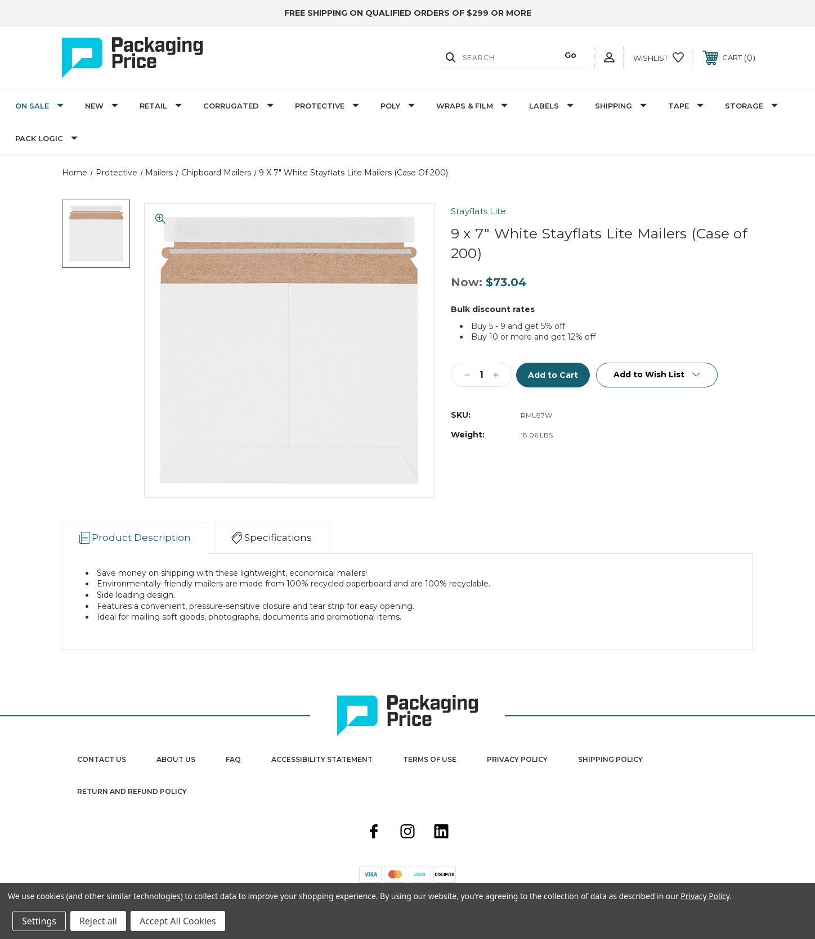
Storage (751, 106)
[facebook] (373, 832)
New (101, 106)
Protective (327, 106)
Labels (551, 106)
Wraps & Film (472, 106)
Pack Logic (46, 138)
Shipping (621, 106)
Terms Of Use (429, 759)
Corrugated (238, 106)
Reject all (98, 921)
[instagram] (407, 832)
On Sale (39, 106)
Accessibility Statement (322, 759)
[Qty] (481, 374)
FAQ (233, 759)
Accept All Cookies (178, 921)
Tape (686, 106)
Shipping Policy (610, 759)
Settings (39, 921)
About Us (175, 759)
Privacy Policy (517, 759)
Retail (161, 106)
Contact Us (101, 759)
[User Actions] (609, 58)
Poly (397, 106)
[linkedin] (441, 832)
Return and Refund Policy (132, 791)
